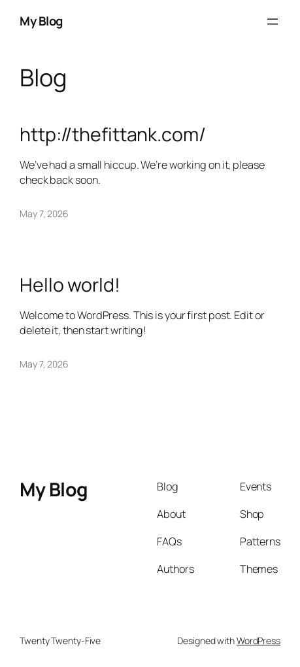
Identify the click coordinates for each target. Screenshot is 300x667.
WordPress (258, 640)
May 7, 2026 (44, 213)
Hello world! (70, 285)
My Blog (41, 20)
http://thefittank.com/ (113, 134)
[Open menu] (272, 21)
